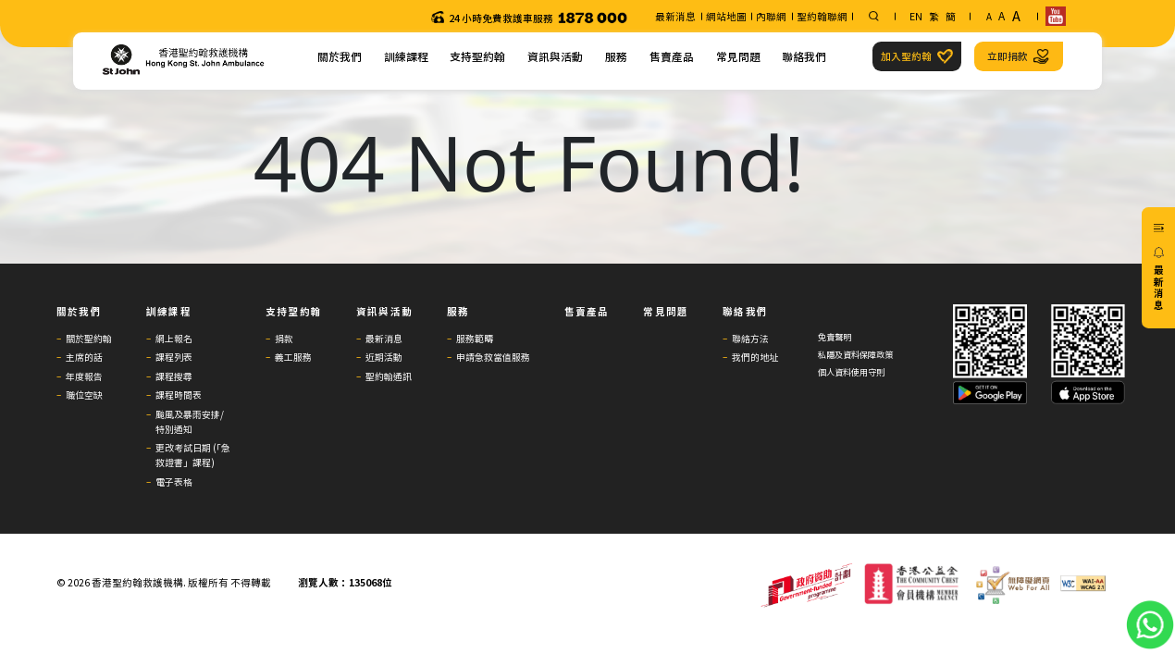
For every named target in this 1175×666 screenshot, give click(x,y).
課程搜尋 (173, 376)
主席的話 (84, 357)
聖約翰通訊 (388, 376)
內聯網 (771, 16)
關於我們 (339, 56)
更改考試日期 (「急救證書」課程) (192, 454)
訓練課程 (406, 56)
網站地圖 (726, 16)
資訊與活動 (555, 56)
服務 (616, 56)
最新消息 (675, 16)
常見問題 (738, 56)
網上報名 (173, 338)
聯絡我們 (804, 56)
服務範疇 (474, 338)
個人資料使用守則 (851, 372)
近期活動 (383, 357)
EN (915, 16)
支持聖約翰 (477, 56)
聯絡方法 (750, 338)
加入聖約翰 (916, 56)
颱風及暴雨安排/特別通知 (189, 421)
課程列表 (173, 357)
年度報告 (84, 376)
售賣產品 (671, 56)
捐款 (284, 338)
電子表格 (173, 481)
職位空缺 (84, 394)
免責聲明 (834, 337)
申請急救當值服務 (493, 357)
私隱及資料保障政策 (855, 355)
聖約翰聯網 (822, 16)
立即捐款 (1017, 56)
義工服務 (293, 357)
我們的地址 (755, 357)
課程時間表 (178, 394)
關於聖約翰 (89, 338)
